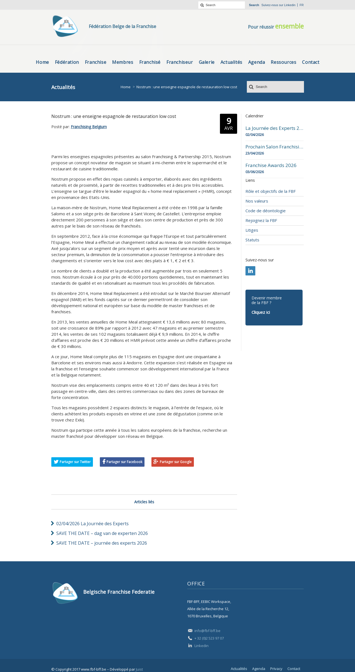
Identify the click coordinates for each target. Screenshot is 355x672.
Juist (139, 669)
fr (302, 5)
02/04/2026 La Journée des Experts (92, 523)
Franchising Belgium (89, 126)
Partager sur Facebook (124, 461)
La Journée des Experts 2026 (274, 128)
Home (126, 86)
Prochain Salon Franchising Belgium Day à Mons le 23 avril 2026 (274, 147)
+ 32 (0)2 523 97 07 (209, 638)
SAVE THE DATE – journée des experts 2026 (101, 542)
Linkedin (289, 5)
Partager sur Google (176, 461)
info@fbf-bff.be (207, 630)
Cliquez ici (261, 312)
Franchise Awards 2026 (270, 165)
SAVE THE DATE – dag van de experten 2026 (102, 533)
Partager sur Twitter (75, 461)
